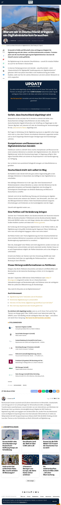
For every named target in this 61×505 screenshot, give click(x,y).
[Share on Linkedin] (3, 67)
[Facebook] (52, 399)
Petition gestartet (39, 222)
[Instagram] (56, 399)
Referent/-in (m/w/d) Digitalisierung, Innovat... (28, 354)
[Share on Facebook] (3, 56)
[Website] (50, 399)
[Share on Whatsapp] (3, 63)
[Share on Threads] (3, 71)
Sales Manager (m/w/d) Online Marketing (27, 374)
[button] (54, 501)
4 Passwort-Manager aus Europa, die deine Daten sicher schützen (29, 471)
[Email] (57, 391)
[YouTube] (54, 399)
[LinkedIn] (58, 399)
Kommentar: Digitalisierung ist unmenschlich (24, 300)
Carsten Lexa (14, 40)
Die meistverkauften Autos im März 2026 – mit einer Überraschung (50, 471)
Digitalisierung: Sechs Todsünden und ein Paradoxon (26, 297)
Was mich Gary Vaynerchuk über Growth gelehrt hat (26, 306)
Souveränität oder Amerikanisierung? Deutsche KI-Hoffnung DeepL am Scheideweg (10, 446)
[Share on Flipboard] (3, 59)
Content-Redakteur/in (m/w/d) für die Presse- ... (29, 340)
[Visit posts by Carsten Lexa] (5, 40)
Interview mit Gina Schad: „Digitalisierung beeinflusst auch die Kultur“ (31, 303)
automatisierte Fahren (20, 128)
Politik (24, 385)
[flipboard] (31, 493)
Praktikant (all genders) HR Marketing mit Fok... (29, 360)
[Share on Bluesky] (3, 75)
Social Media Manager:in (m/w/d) (25, 333)
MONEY (6, 28)
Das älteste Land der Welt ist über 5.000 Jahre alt (29, 444)
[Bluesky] (36, 493)
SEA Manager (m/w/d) (21, 367)
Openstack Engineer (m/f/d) (23, 327)
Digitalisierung (17, 385)
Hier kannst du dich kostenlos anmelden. (38, 318)
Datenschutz (23, 502)
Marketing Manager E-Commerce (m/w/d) (27, 347)
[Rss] (38, 493)
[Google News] (25, 493)
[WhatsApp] (34, 493)
